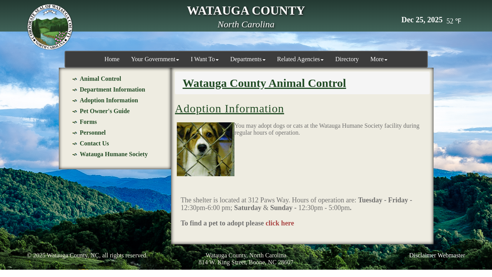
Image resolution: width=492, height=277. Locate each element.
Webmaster (451, 255)
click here (280, 223)
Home (112, 59)
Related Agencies (300, 59)
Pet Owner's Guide (105, 111)
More (379, 59)
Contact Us (94, 143)
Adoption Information (109, 100)
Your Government (155, 59)
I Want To (205, 59)
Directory (347, 59)
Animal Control (100, 78)
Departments (248, 59)
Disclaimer (422, 255)
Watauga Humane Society (114, 154)
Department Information (112, 89)
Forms (88, 121)
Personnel (93, 132)
